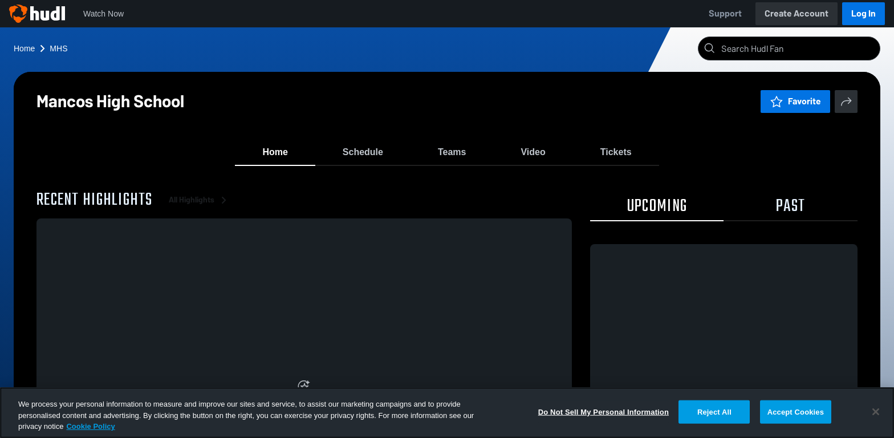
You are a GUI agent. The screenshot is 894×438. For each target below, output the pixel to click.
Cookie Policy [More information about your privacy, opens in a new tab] (90, 426)
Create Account (796, 13)
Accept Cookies (795, 411)
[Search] (798, 48)
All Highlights (199, 205)
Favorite (795, 101)
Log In (863, 13)
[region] (447, 412)
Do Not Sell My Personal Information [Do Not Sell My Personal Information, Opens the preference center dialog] (603, 411)
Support (725, 13)
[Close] (875, 411)
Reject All (714, 411)
